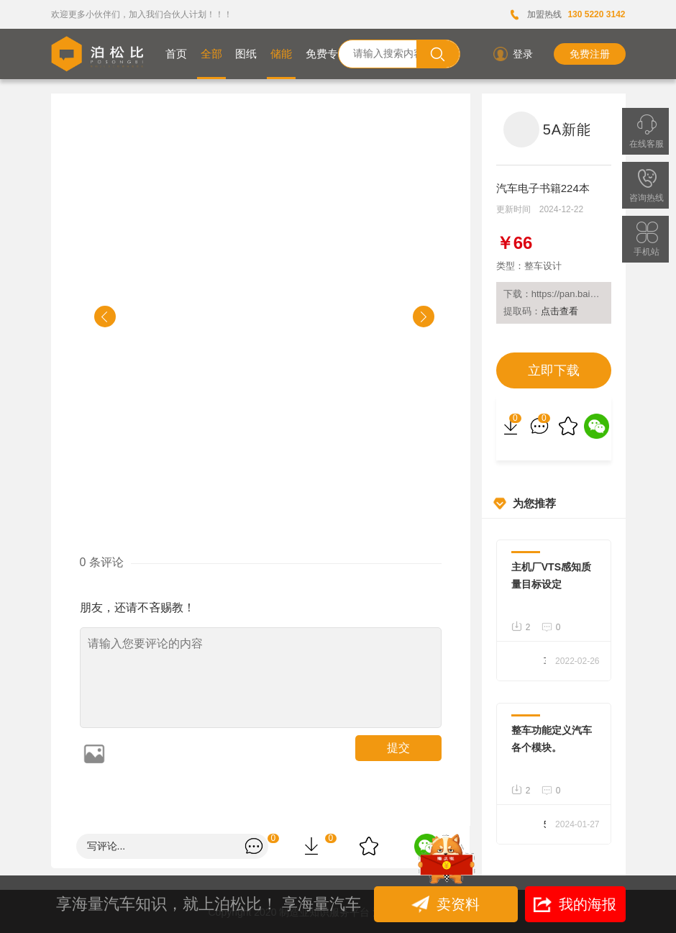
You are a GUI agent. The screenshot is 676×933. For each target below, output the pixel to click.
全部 (211, 53)
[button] (105, 316)
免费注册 (590, 54)
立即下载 (554, 370)
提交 (398, 748)
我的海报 (575, 904)
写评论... (106, 846)
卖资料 (447, 904)
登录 (512, 54)
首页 (176, 53)
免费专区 (327, 53)
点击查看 (559, 311)
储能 (281, 53)
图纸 (246, 53)
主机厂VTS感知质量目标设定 (551, 575)
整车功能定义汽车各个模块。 (551, 738)
